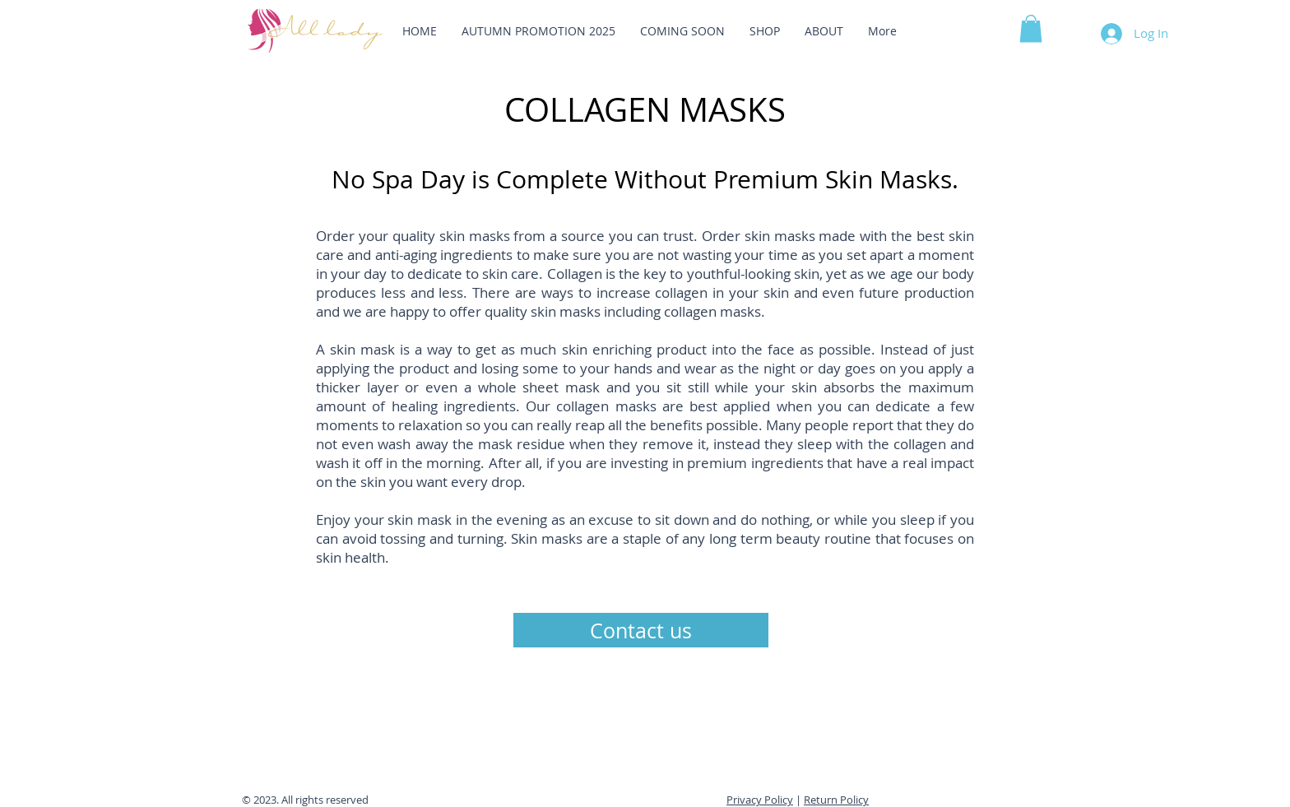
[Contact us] (640, 630)
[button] (1030, 28)
